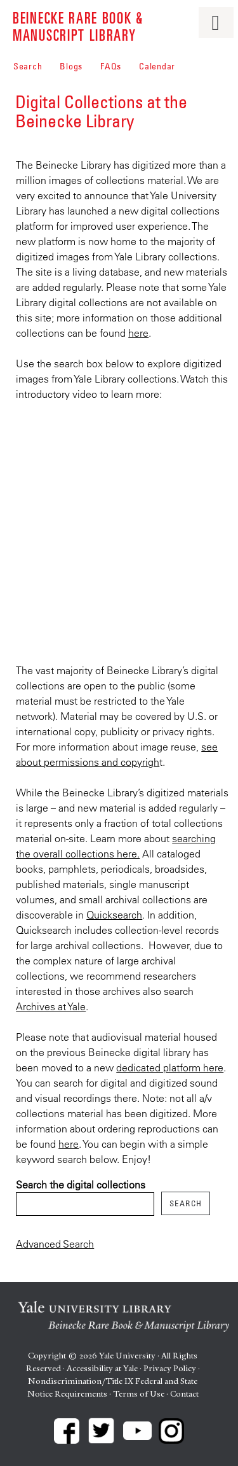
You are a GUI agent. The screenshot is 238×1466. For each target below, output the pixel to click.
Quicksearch (114, 914)
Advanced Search (55, 1243)
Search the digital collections (80, 1184)
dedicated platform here (169, 1067)
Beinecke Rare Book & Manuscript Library (78, 26)
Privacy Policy (169, 1368)
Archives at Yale (51, 1006)
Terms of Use (138, 1393)
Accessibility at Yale (102, 1368)
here (138, 333)
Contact (184, 1393)
